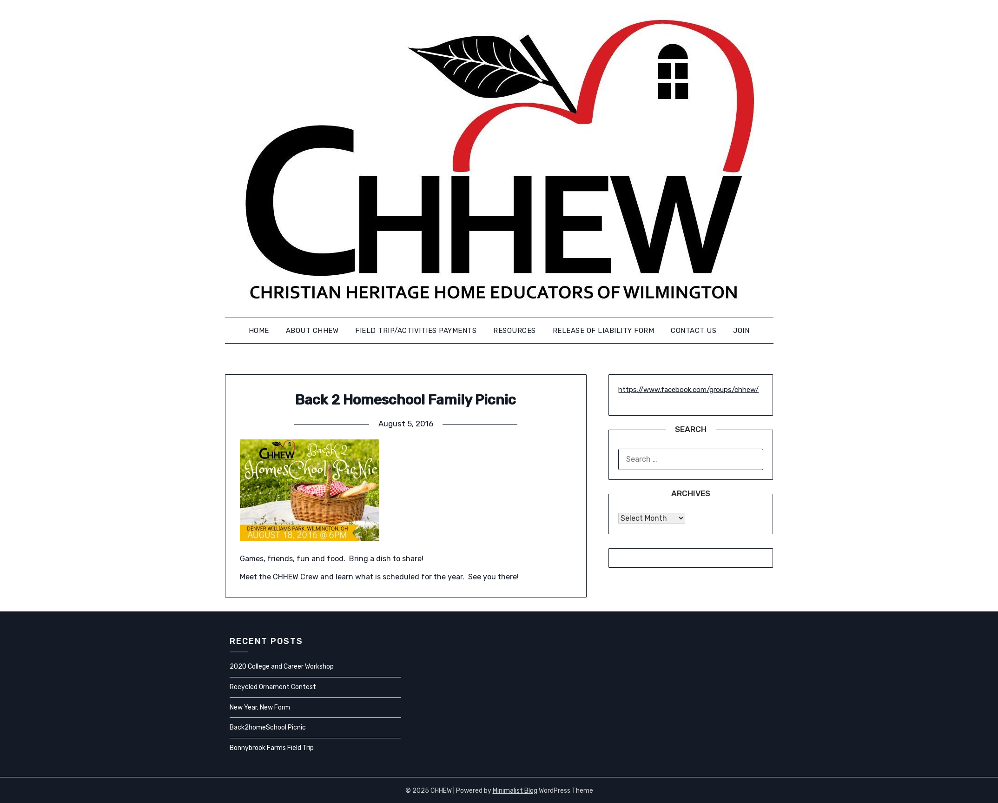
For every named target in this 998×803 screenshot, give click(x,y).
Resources (514, 330)
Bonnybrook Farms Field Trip (272, 748)
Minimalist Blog (515, 791)
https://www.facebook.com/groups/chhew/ (688, 389)
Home (259, 330)
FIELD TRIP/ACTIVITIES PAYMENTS (415, 330)
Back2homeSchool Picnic (268, 727)
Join (741, 330)
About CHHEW (312, 330)
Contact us (693, 330)
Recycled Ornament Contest (273, 687)
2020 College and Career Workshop (282, 666)
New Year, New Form (260, 707)
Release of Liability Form (603, 330)
